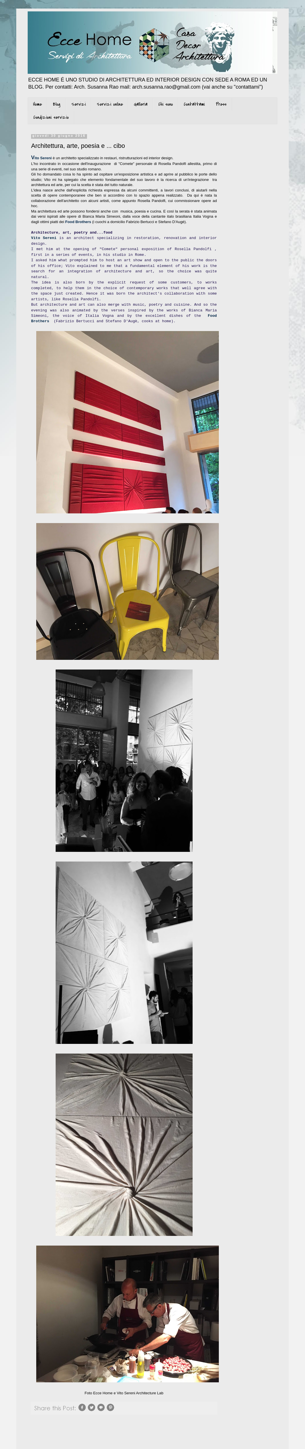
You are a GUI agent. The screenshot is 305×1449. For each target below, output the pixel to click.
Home (37, 104)
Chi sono (165, 104)
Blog (56, 104)
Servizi (78, 104)
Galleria (141, 104)
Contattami (194, 104)
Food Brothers (78, 222)
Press (221, 104)
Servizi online (110, 104)
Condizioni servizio (51, 117)
